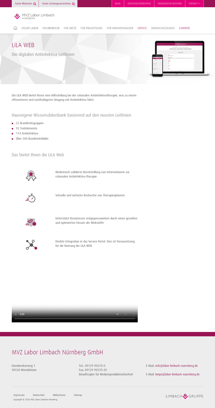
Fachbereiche (51, 28)
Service (142, 28)
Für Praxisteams (92, 28)
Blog (118, 3)
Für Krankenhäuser (120, 28)
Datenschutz (39, 395)
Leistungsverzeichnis (139, 3)
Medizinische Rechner (170, 3)
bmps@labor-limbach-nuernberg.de (177, 374)
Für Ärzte (70, 28)
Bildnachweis (59, 395)
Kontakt (194, 3)
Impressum (19, 395)
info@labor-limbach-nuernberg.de (176, 365)
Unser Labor (30, 28)
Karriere (184, 28)
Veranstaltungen (163, 28)
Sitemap (78, 395)
